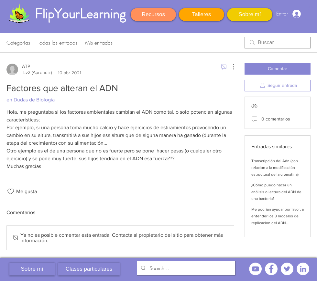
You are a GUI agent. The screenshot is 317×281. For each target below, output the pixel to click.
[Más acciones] (230, 67)
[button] (310, 13)
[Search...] (185, 268)
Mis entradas (99, 42)
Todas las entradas (57, 42)
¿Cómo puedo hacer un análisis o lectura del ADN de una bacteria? (276, 192)
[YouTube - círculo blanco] (255, 269)
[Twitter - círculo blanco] (287, 269)
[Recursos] (153, 14)
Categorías (18, 42)
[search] (278, 42)
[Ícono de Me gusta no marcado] (10, 191)
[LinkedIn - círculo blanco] (303, 269)
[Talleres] (201, 14)
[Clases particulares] (89, 269)
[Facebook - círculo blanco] (271, 269)
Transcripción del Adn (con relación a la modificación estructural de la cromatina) (275, 168)
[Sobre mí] (249, 14)
